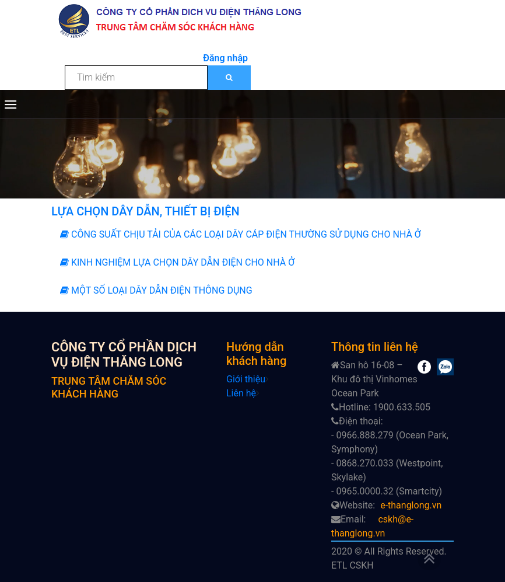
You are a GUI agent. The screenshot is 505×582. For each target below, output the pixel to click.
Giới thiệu (245, 379)
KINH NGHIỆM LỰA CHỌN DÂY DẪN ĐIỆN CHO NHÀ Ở (177, 262)
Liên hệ (241, 393)
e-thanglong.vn (410, 505)
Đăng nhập (225, 58)
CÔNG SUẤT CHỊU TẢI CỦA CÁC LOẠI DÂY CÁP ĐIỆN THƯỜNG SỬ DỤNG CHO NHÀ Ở (240, 234)
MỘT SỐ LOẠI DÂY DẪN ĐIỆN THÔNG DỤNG (156, 290)
